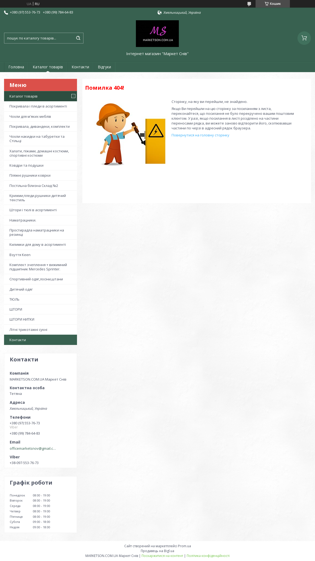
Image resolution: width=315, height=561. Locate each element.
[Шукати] (78, 38)
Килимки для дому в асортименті (37, 244)
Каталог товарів (48, 66)
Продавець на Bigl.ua (157, 551)
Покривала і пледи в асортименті (38, 106)
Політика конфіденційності (208, 555)
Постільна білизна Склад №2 (33, 185)
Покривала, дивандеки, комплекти (39, 126)
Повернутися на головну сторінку (200, 135)
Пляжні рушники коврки (30, 175)
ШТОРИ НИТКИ (21, 319)
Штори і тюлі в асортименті (33, 209)
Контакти (80, 66)
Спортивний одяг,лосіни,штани (36, 279)
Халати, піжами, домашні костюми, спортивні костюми (39, 153)
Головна (16, 66)
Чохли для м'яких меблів (30, 116)
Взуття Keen (20, 254)
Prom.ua (184, 546)
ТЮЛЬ (14, 299)
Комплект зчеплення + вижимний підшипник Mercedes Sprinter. (38, 266)
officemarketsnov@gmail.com (33, 448)
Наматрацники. (22, 220)
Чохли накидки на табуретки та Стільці (37, 138)
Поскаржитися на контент (162, 555)
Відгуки (104, 66)
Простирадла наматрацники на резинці (36, 232)
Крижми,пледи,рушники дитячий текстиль (37, 197)
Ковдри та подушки (26, 165)
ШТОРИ (15, 309)
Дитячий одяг (21, 289)
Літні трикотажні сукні (28, 329)
